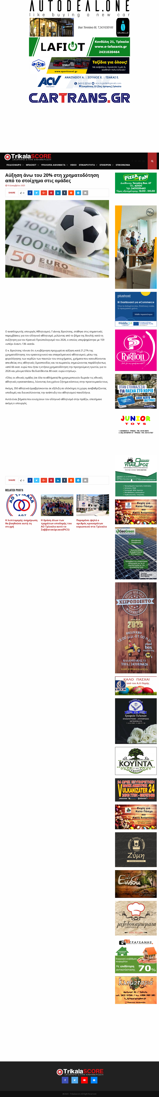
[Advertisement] (79, 130)
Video (73, 164)
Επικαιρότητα (87, 164)
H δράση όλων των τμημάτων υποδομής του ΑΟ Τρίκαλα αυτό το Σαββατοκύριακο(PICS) (56, 525)
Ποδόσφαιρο (13, 164)
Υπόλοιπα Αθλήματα (53, 164)
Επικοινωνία (123, 164)
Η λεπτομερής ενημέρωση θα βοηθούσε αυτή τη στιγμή (21, 523)
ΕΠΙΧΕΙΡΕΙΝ (105, 164)
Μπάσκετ (31, 164)
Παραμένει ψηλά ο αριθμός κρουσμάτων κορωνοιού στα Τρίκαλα (91, 523)
